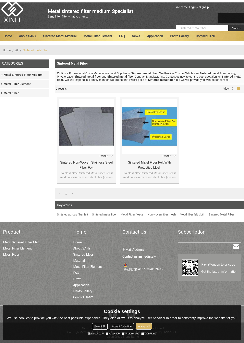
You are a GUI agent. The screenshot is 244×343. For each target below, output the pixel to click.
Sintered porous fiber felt (72, 214)
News (136, 36)
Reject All (99, 326)
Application (155, 36)
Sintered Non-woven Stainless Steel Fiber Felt (86, 165)
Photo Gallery (179, 36)
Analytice (113, 333)
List (233, 89)
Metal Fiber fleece (132, 214)
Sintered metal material (59, 36)
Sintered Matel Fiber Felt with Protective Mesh (149, 165)
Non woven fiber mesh (161, 214)
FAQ (122, 36)
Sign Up (204, 7)
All (17, 50)
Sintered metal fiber (104, 214)
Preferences (130, 333)
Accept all (143, 326)
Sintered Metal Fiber (221, 214)
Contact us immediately (139, 256)
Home (7, 36)
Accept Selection (122, 326)
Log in (193, 7)
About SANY (27, 36)
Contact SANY (206, 36)
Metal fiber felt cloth (192, 214)
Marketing (148, 333)
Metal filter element (97, 36)
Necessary (95, 333)
